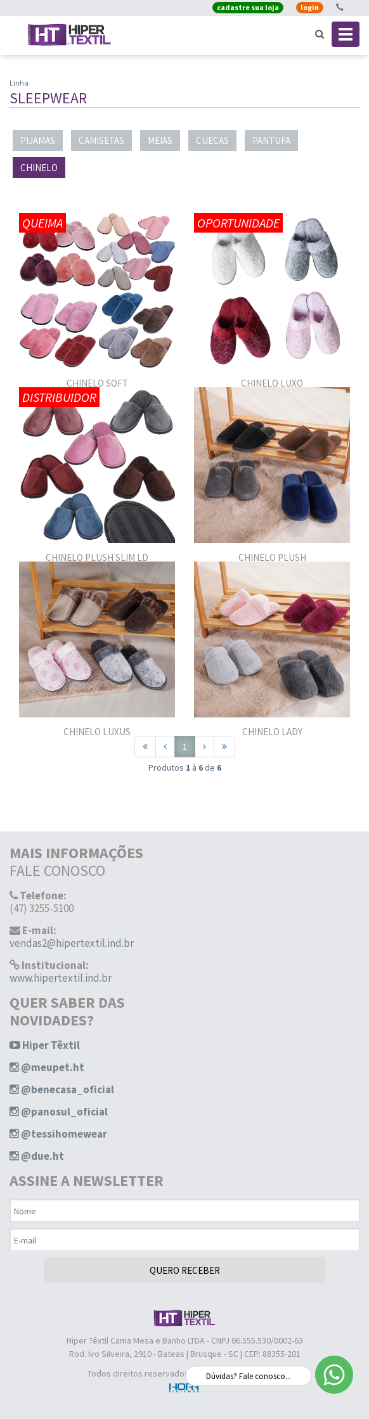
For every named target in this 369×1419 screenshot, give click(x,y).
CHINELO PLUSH (272, 557)
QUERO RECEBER (185, 1270)
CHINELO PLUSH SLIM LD (97, 557)
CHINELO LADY (272, 732)
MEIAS (160, 140)
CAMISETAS (101, 140)
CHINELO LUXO (272, 383)
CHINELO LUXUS (97, 732)
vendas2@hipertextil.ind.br (72, 943)
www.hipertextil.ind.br (61, 978)
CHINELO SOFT (97, 383)
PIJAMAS (37, 140)
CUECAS (212, 140)
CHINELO (39, 168)
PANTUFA (271, 140)
